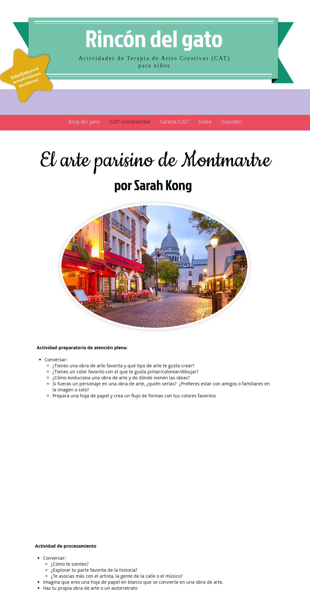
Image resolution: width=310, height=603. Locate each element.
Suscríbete (20, 74)
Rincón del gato (154, 38)
